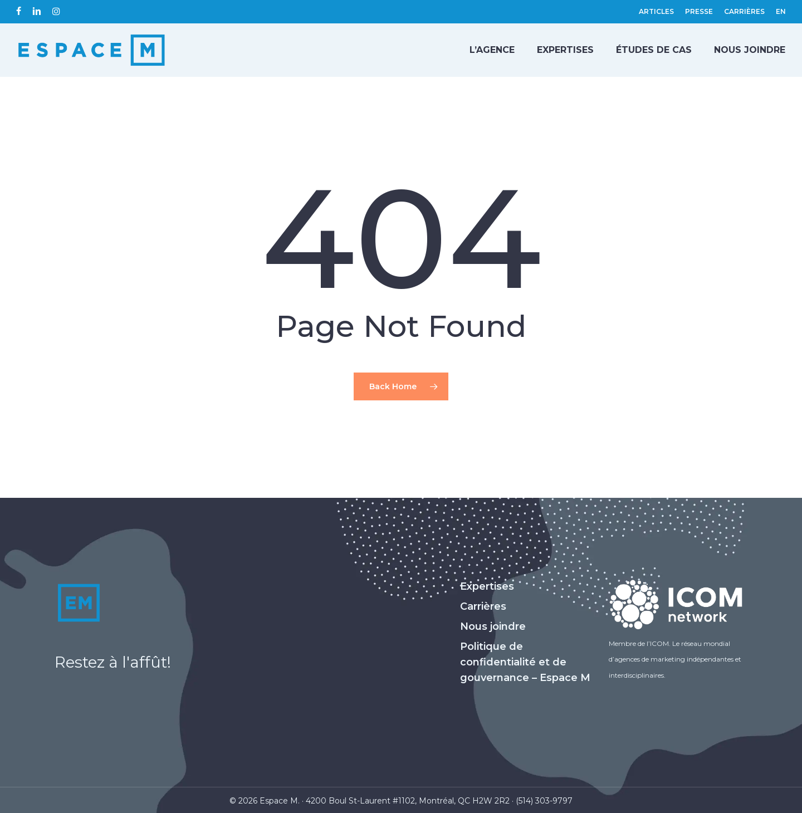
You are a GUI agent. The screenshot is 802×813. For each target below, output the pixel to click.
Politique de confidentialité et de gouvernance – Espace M (525, 662)
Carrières (483, 606)
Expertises (487, 586)
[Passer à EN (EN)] (781, 12)
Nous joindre (493, 626)
